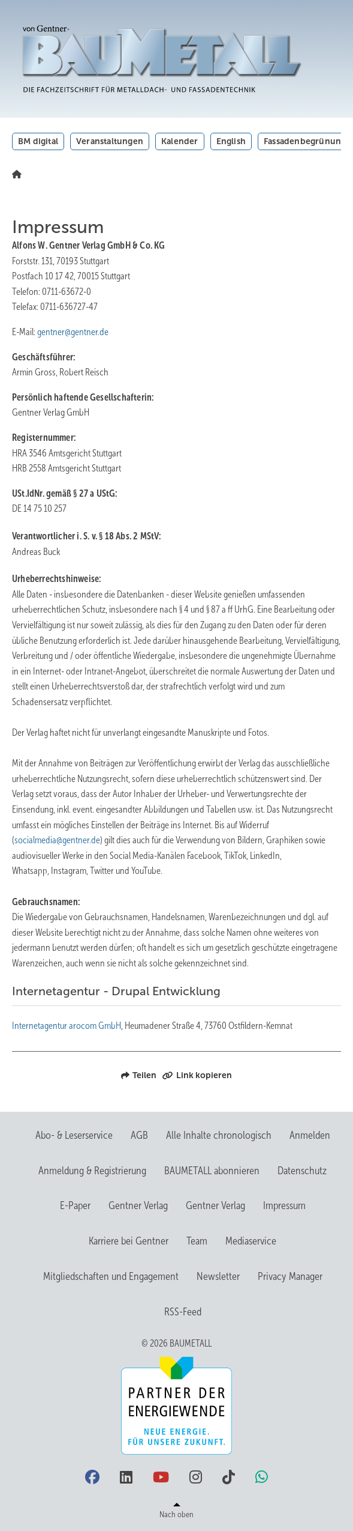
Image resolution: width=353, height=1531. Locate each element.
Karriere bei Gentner (128, 1241)
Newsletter (218, 1276)
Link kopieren (197, 1075)
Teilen (138, 1075)
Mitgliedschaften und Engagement (111, 1276)
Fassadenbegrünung (305, 141)
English (231, 141)
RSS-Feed (182, 1312)
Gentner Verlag (138, 1205)
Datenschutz (302, 1171)
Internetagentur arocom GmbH (66, 1025)
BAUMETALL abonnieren (212, 1171)
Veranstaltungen (109, 141)
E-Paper (75, 1205)
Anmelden (309, 1135)
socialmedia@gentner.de (57, 840)
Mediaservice (250, 1241)
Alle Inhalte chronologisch (218, 1135)
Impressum (284, 1205)
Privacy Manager (290, 1276)
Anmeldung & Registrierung (92, 1171)
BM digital (38, 141)
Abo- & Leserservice (74, 1135)
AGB (139, 1135)
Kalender (179, 141)
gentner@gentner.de (72, 332)
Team (196, 1241)
